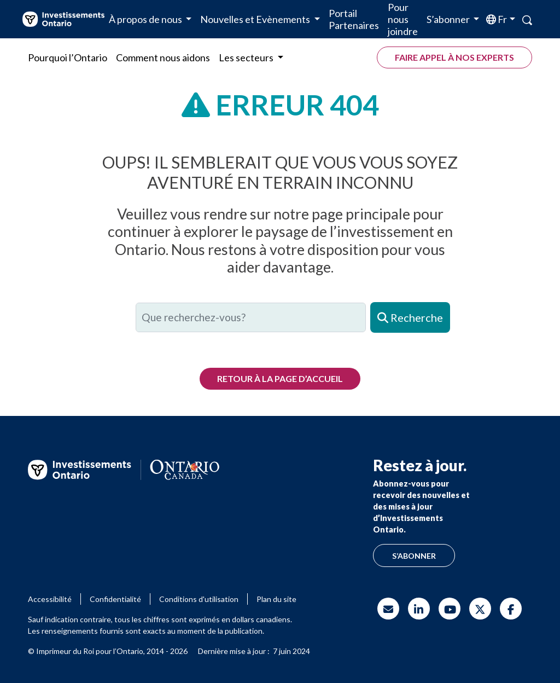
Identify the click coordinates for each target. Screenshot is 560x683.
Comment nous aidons (163, 57)
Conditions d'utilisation (198, 599)
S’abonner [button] (449, 19)
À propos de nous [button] (146, 19)
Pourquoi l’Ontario (67, 57)
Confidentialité (115, 599)
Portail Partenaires (354, 19)
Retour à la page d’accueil (280, 378)
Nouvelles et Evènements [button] (256, 19)
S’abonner (414, 555)
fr (501, 19)
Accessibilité (50, 599)
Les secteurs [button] (247, 57)
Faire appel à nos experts (454, 57)
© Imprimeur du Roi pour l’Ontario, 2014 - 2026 (108, 651)
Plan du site (276, 599)
